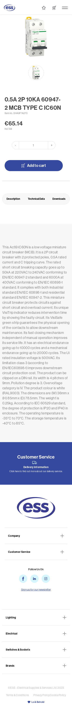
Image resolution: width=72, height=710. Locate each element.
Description (13, 199)
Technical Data (36, 199)
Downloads (58, 199)
